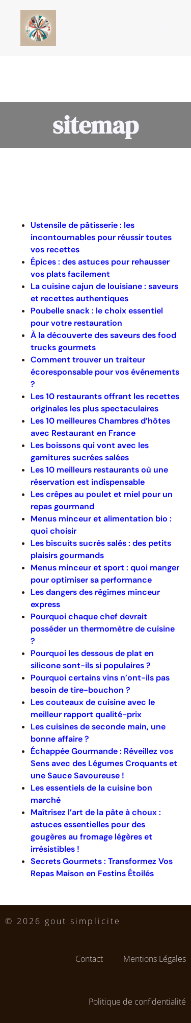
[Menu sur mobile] (162, 28)
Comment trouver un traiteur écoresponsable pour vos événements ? (105, 371)
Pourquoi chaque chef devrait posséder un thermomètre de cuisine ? (103, 628)
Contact (89, 958)
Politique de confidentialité (137, 1001)
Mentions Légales (154, 958)
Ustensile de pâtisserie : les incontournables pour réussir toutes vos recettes (101, 237)
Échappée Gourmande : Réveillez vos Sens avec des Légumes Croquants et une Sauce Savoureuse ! (104, 763)
